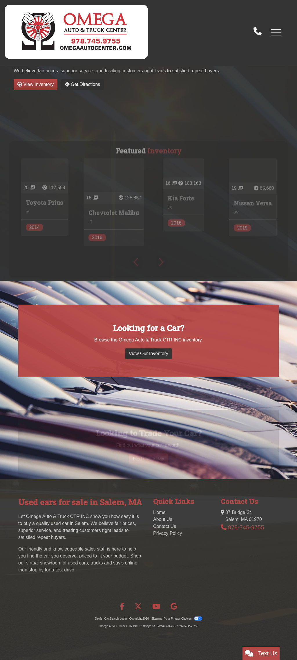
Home (159, 512)
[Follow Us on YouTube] (156, 606)
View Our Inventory (148, 377)
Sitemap (156, 618)
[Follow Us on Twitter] (138, 606)
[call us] (257, 32)
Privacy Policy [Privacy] (167, 533)
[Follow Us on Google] (174, 606)
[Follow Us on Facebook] (122, 606)
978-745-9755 (246, 527)
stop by (36, 569)
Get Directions (82, 84)
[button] (276, 32)
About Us (162, 519)
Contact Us (164, 526)
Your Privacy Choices (183, 618)
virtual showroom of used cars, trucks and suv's (75, 562)
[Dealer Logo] (76, 32)
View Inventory (35, 84)
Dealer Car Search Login (111, 618)
